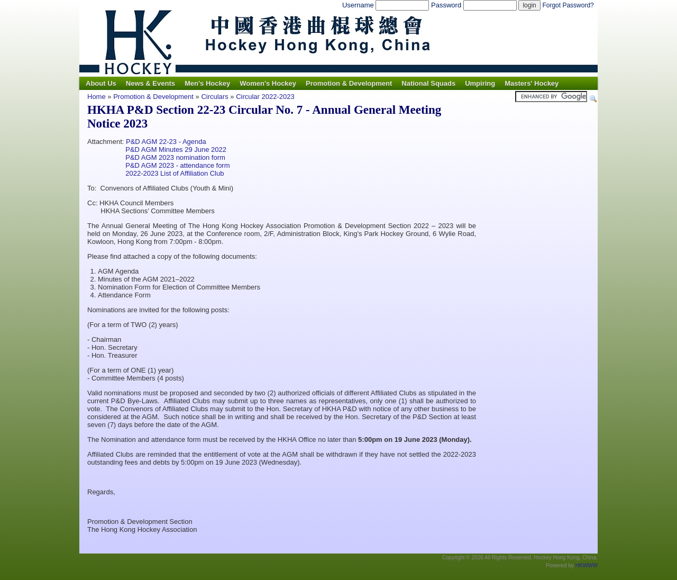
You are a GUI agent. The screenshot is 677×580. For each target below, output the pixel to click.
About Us (101, 83)
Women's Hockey (268, 83)
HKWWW (586, 565)
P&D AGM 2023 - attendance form (177, 165)
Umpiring (480, 83)
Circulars (214, 97)
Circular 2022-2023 (265, 97)
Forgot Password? (567, 5)
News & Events (150, 83)
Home (96, 97)
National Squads (428, 83)
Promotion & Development (349, 83)
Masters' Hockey (532, 83)
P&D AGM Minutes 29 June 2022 (175, 149)
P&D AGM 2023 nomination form (175, 157)
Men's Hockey (207, 83)
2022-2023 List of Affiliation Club (174, 173)
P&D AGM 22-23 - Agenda (166, 142)
